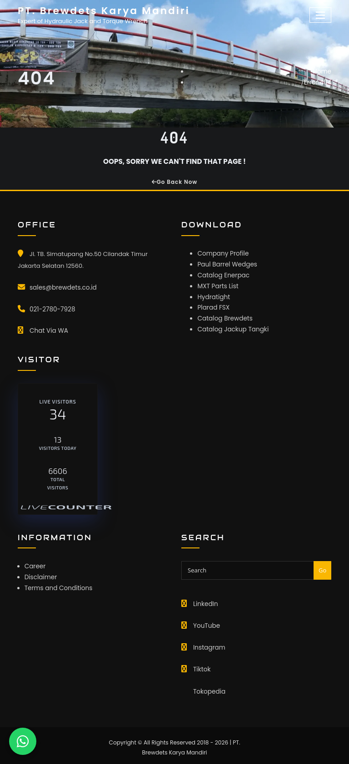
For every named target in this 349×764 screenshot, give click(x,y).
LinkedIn (205, 601)
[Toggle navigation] (321, 14)
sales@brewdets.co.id (62, 286)
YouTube (206, 622)
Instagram (208, 644)
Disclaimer (40, 574)
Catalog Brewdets (223, 314)
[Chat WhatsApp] (22, 741)
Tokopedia (208, 686)
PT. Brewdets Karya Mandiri (101, 10)
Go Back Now (174, 181)
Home (322, 71)
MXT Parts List (216, 283)
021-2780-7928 (51, 307)
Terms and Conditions (57, 584)
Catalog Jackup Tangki (231, 324)
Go (322, 567)
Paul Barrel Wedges (225, 262)
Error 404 (318, 81)
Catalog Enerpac (222, 273)
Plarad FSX (212, 304)
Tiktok (201, 665)
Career (35, 563)
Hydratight (213, 294)
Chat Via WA (48, 328)
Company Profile (221, 252)
